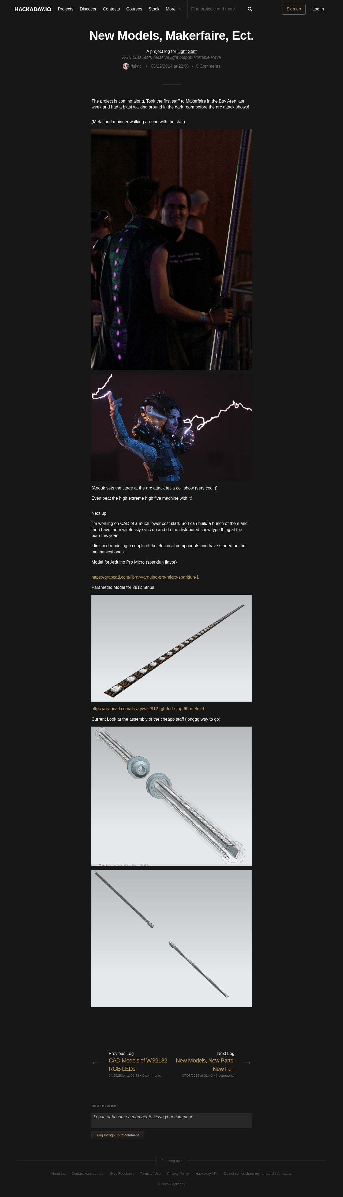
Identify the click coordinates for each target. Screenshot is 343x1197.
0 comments (151, 1075)
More (175, 9)
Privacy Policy (178, 1173)
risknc (132, 66)
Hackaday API (206, 1173)
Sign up (293, 9)
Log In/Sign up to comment (118, 1135)
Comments (208, 66)
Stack (154, 9)
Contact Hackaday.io (88, 1173)
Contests (111, 9)
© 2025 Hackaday (171, 1184)
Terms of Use (150, 1173)
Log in (318, 9)
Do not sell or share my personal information (258, 1173)
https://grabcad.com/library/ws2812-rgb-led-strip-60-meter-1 (147, 708)
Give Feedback (121, 1173)
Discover (88, 9)
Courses (134, 9)
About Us (58, 1173)
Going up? (171, 1161)
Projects (65, 9)
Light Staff (187, 51)
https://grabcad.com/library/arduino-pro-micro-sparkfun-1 (145, 577)
